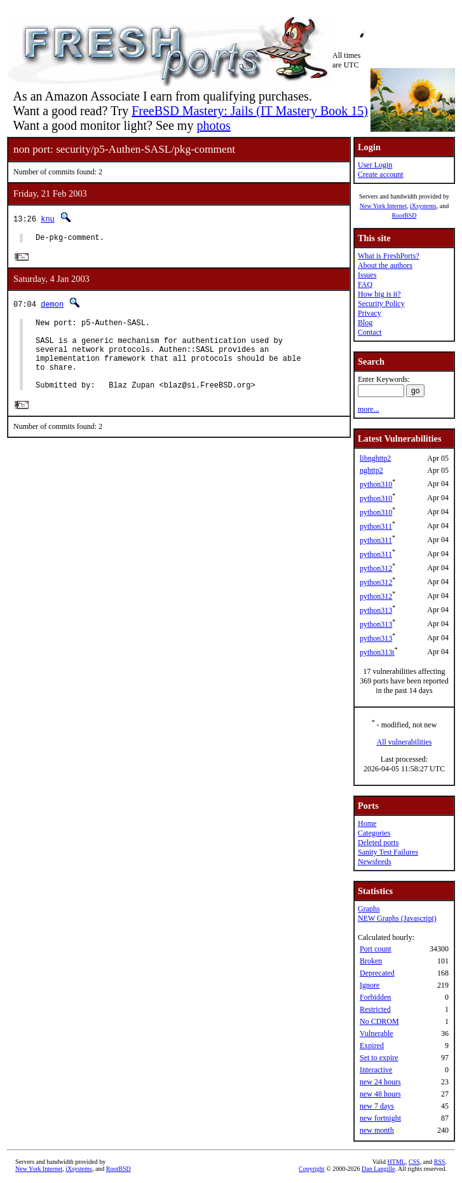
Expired (372, 1045)
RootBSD (404, 215)
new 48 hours (380, 1093)
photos (213, 125)
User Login (375, 164)
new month (377, 1130)
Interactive (376, 1069)
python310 (376, 484)
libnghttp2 (375, 458)
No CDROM (379, 1021)
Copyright (312, 1168)
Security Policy (381, 303)
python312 (376, 568)
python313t (377, 652)
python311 (376, 526)
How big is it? (379, 294)
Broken (371, 960)
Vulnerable (376, 1033)
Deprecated (377, 973)
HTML (396, 1161)
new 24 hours (380, 1081)
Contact (369, 332)
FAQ (365, 284)
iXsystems (423, 205)
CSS (414, 1161)
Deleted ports (378, 842)
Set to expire (379, 1057)
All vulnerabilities (404, 742)
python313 (376, 610)
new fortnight (380, 1118)
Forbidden (375, 997)
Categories (374, 833)
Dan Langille (378, 1168)
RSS (439, 1161)
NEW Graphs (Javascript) (397, 918)
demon (52, 306)
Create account (381, 174)
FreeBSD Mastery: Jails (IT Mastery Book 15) (250, 111)
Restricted (375, 1009)
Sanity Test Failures (388, 852)
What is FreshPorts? (388, 255)
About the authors (385, 265)
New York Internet (383, 205)
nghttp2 (371, 470)
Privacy (369, 313)
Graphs (369, 908)
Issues (367, 274)
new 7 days (377, 1106)
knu (48, 218)
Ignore (369, 985)
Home (367, 823)
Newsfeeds (374, 861)
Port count (375, 948)
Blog (365, 322)
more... (368, 409)
